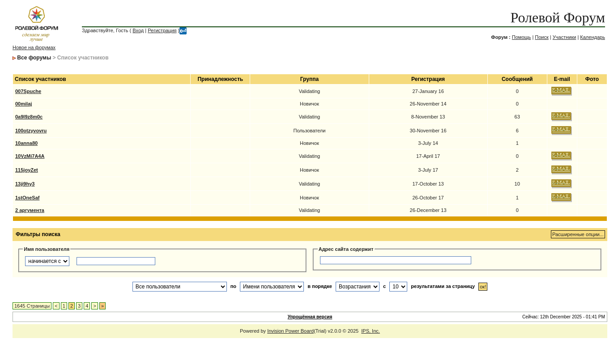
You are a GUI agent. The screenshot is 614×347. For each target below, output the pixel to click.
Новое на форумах (34, 47)
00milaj (23, 103)
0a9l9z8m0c (29, 116)
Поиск (541, 37)
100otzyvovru (31, 130)
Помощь (521, 37)
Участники (564, 37)
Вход (138, 30)
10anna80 (26, 143)
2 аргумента (29, 210)
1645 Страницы (32, 306)
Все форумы (34, 58)
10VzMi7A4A (29, 156)
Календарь (592, 37)
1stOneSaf (27, 197)
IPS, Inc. (370, 331)
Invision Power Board (290, 331)
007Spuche (28, 91)
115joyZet (26, 170)
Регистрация (162, 30)
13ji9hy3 (24, 183)
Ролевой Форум (557, 17)
